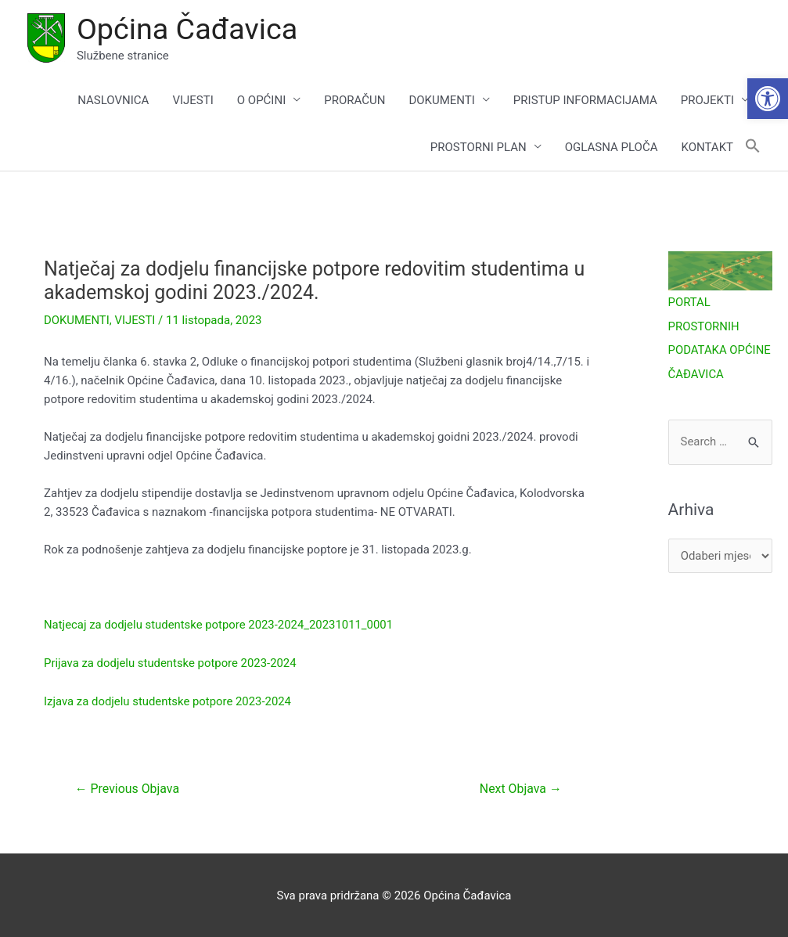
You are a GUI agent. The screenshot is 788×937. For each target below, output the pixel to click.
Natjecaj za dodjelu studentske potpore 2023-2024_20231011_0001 (220, 625)
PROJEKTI (707, 100)
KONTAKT (707, 147)
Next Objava (520, 787)
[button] (767, 98)
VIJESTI (192, 100)
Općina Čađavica (188, 29)
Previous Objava (127, 787)
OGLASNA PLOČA (611, 147)
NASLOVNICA (113, 100)
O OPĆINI (261, 100)
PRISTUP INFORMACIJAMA (585, 100)
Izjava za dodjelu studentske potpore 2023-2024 (168, 701)
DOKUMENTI (441, 100)
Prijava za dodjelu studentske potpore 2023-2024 (171, 663)
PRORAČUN (354, 100)
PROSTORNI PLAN (478, 147)
